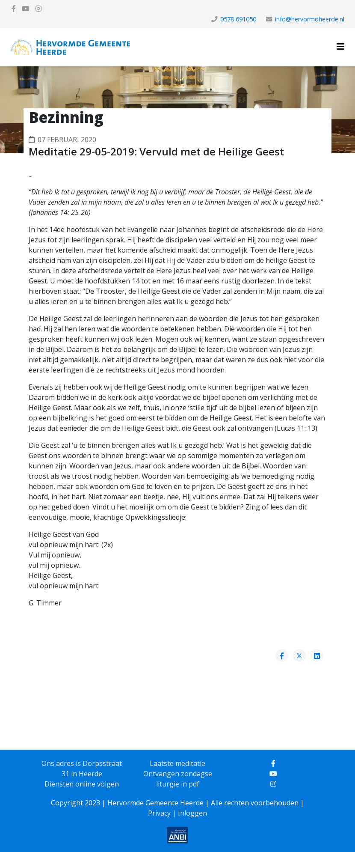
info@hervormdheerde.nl (309, 19)
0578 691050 (238, 19)
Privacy (159, 813)
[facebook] (14, 8)
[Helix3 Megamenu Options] (340, 46)
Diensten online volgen (81, 784)
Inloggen (192, 813)
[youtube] (26, 8)
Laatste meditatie (177, 763)
